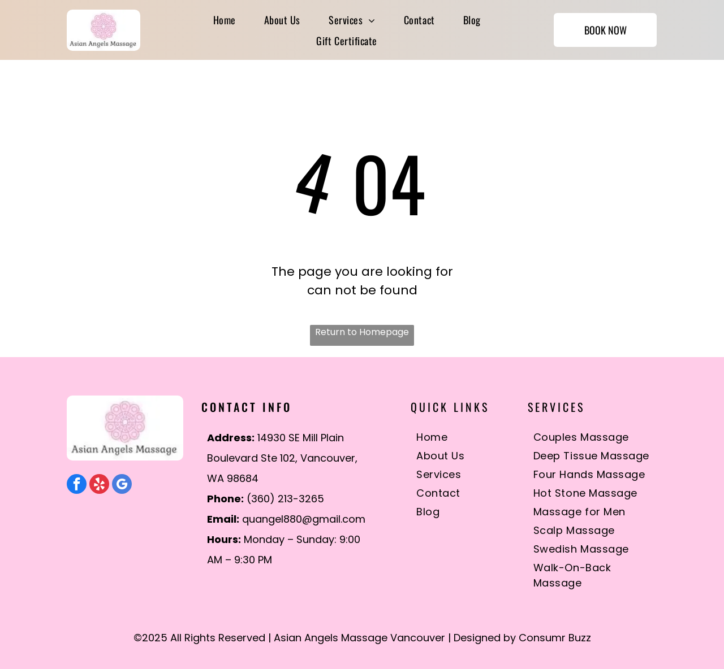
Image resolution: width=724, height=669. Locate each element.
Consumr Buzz (555, 638)
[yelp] (99, 485)
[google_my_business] (122, 485)
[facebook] (77, 485)
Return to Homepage (362, 331)
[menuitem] (224, 19)
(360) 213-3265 (285, 499)
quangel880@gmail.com (303, 519)
